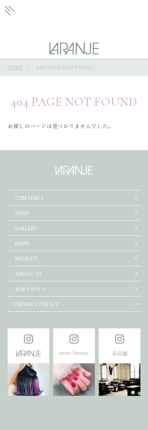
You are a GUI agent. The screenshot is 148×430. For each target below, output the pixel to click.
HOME (16, 67)
